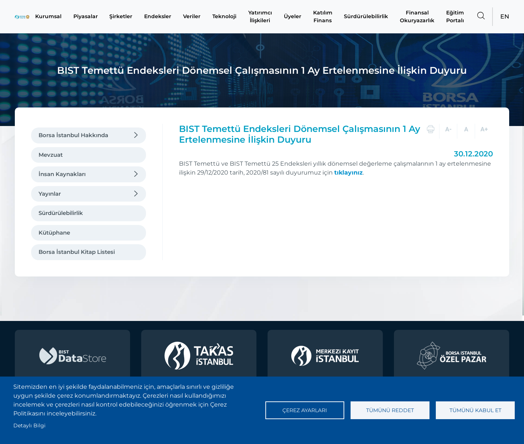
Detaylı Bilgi (29, 425)
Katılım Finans (324, 16)
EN (504, 16)
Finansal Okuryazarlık (417, 16)
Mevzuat (51, 154)
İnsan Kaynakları (62, 174)
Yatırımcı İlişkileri (262, 16)
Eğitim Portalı (455, 16)
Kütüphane (54, 232)
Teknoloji (227, 16)
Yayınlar (50, 193)
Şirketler (123, 16)
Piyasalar (88, 16)
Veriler (194, 16)
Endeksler (160, 16)
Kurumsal (52, 16)
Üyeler (295, 16)
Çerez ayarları (304, 410)
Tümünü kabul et (475, 410)
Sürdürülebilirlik (367, 16)
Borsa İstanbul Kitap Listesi (77, 251)
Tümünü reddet (390, 410)
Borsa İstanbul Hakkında (73, 135)
